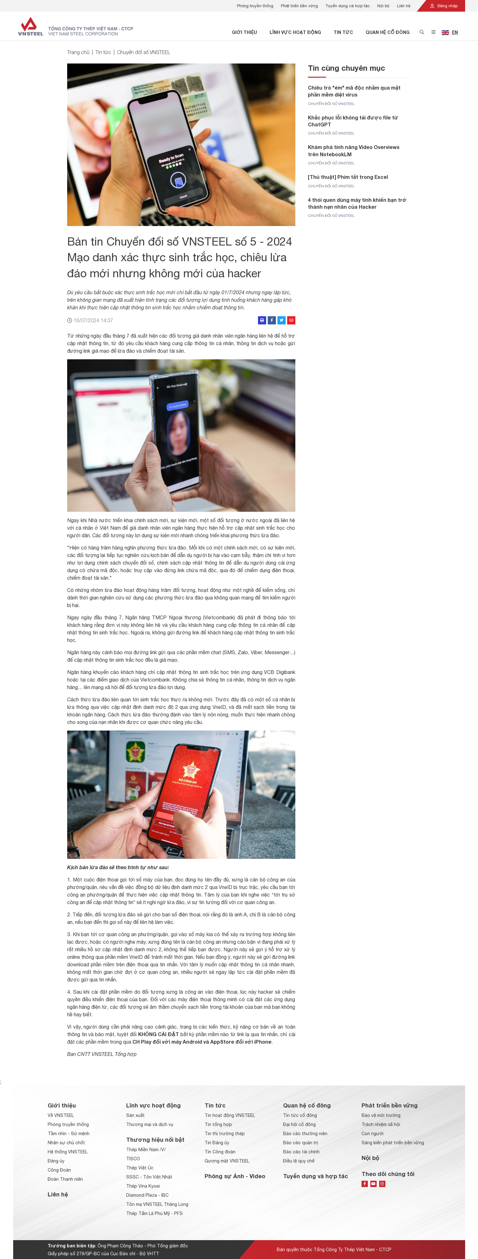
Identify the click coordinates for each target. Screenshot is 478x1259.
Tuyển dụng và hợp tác (347, 5)
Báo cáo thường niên (305, 1133)
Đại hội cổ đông (299, 1124)
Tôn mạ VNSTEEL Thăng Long (157, 1204)
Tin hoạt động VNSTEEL (230, 1115)
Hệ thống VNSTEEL (68, 1151)
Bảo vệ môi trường (381, 1115)
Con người (373, 1133)
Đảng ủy (56, 1160)
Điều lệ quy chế (298, 1160)
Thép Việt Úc (139, 1167)
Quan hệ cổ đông (388, 32)
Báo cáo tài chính (301, 1151)
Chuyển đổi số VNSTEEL (143, 52)
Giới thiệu (244, 32)
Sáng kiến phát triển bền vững (393, 1142)
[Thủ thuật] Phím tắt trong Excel (348, 177)
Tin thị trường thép (225, 1133)
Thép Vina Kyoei (143, 1186)
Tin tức (343, 32)
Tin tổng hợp (218, 1124)
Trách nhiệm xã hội (381, 1124)
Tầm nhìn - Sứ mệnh (68, 1133)
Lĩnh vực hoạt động (295, 32)
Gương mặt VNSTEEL (227, 1160)
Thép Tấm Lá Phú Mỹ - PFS (154, 1213)
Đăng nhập (443, 5)
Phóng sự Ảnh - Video (235, 1176)
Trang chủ (78, 52)
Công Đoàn (59, 1170)
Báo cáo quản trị (300, 1142)
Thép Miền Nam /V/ (146, 1149)
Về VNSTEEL (61, 1115)
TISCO (133, 1158)
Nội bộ (383, 5)
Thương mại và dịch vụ (149, 1124)
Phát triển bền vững (299, 5)
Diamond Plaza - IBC (147, 1195)
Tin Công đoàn (220, 1151)
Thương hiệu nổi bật (155, 1139)
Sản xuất (135, 1115)
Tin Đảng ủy (217, 1142)
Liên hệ (404, 5)
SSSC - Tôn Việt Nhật (149, 1176)
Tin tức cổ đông (300, 1115)
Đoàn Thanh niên (65, 1179)
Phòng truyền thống (255, 5)
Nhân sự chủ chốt (66, 1142)
